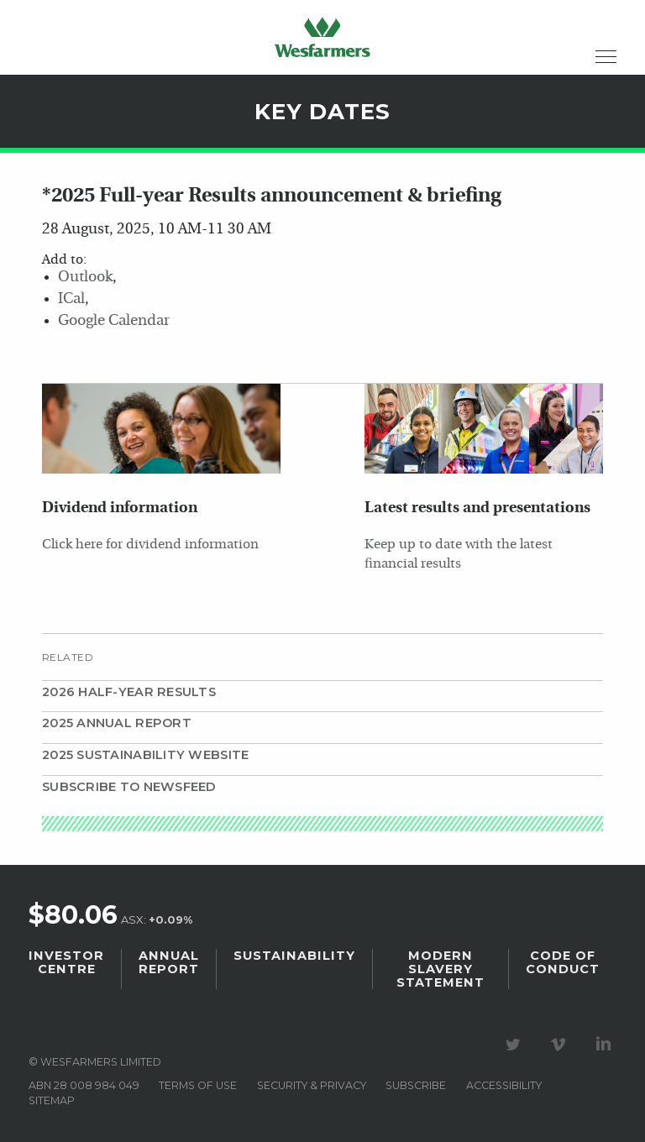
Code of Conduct (563, 962)
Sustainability (294, 955)
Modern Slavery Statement (440, 969)
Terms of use (198, 1085)
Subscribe (415, 1085)
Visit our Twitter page (516, 1045)
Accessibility (504, 1085)
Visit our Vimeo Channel (561, 1045)
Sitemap (52, 1100)
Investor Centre (66, 962)
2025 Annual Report (116, 723)
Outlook (85, 278)
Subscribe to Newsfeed (129, 786)
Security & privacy (311, 1085)
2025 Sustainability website (145, 754)
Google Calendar (114, 321)
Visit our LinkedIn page (606, 1045)
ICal (71, 299)
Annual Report (169, 962)
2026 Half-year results (129, 691)
